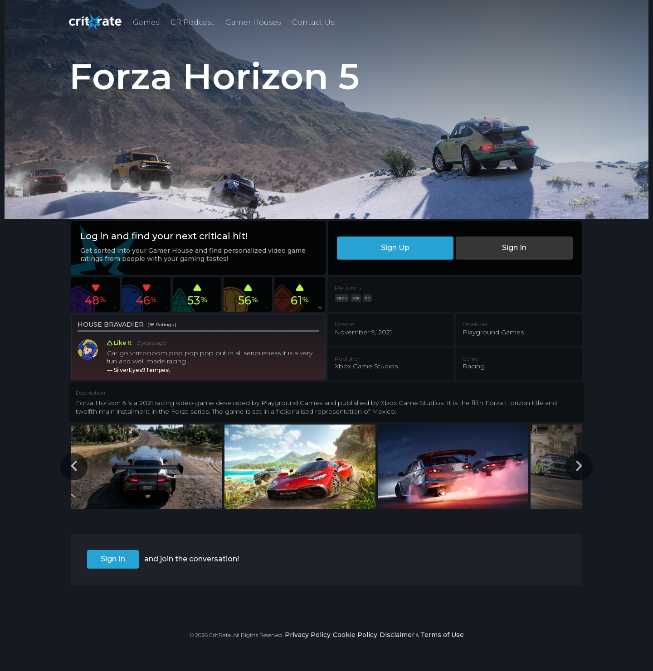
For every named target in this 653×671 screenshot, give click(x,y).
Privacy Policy (308, 635)
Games (146, 22)
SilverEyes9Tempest (142, 370)
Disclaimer (397, 635)
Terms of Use (442, 635)
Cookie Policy (355, 635)
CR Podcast (192, 22)
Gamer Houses (253, 22)
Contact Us (313, 22)
